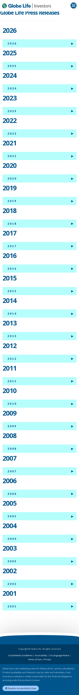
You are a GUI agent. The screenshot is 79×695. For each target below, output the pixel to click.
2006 (12, 493)
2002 (12, 583)
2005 (12, 516)
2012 (12, 358)
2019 (12, 201)
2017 (12, 246)
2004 (12, 538)
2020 (12, 178)
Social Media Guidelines (20, 655)
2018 (12, 223)
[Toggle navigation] (73, 5)
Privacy (47, 659)
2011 (12, 381)
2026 (12, 43)
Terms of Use (35, 659)
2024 (12, 88)
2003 (12, 561)
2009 (12, 426)
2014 (12, 313)
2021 (12, 156)
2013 (12, 336)
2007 (12, 471)
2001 (12, 606)
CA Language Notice (59, 655)
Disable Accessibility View (20, 688)
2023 (12, 111)
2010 (12, 403)
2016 (12, 268)
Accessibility (41, 655)
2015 (12, 291)
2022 (12, 133)
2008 (12, 448)
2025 (12, 65)
